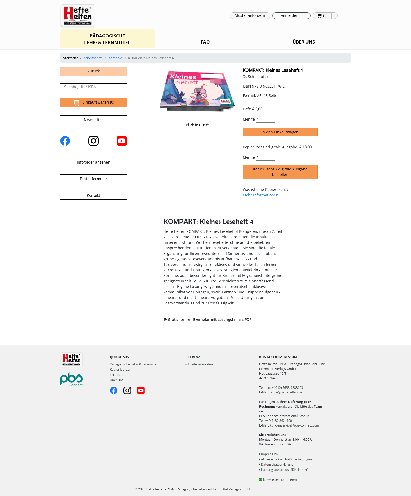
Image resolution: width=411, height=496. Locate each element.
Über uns (116, 380)
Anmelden (290, 15)
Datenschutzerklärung (276, 464)
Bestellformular (93, 178)
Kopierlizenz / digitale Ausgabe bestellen (280, 171)
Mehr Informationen (260, 194)
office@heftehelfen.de (286, 392)
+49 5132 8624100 (278, 420)
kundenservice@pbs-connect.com (294, 425)
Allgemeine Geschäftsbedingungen (285, 459)
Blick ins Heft (197, 124)
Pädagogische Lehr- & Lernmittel (134, 364)
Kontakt (93, 195)
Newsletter (93, 119)
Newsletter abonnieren (278, 479)
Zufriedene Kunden (199, 364)
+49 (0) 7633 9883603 (287, 387)
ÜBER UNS (304, 42)
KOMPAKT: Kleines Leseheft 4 (273, 70)
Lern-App (116, 375)
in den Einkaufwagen (280, 132)
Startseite (70, 58)
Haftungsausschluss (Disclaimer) (283, 469)
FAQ (205, 42)
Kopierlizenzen (120, 369)
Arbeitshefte (93, 58)
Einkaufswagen (93, 102)
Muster (250, 15)
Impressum (268, 454)
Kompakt (115, 58)
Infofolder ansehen (93, 162)
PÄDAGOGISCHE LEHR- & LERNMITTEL (107, 39)
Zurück (94, 70)
